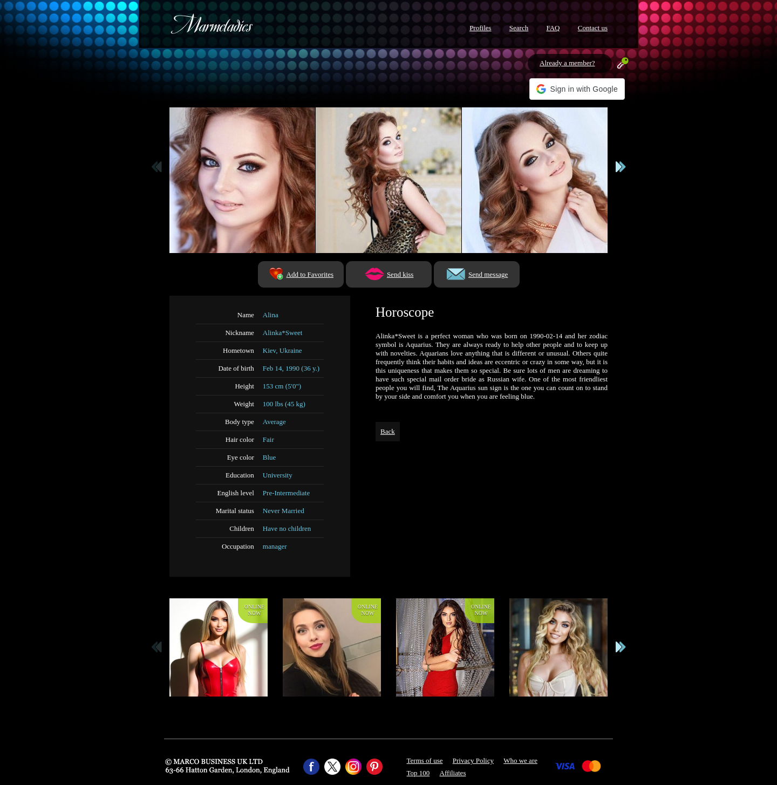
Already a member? (567, 63)
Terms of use (425, 760)
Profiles (480, 28)
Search (518, 28)
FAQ (553, 28)
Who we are (520, 760)
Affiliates (453, 773)
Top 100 (418, 773)
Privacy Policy (473, 760)
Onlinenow (254, 610)
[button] (577, 89)
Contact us (593, 28)
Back (387, 431)
